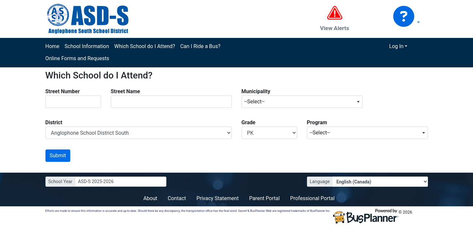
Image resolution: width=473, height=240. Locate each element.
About (150, 198)
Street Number (62, 91)
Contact (177, 198)
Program (317, 122)
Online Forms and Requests (77, 58)
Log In (396, 46)
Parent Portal (264, 198)
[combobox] (302, 101)
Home (52, 46)
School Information (87, 46)
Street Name (125, 91)
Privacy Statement (217, 198)
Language (320, 181)
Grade (249, 122)
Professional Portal (312, 198)
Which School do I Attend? (144, 46)
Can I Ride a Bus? (200, 46)
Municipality (256, 91)
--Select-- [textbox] (255, 101)
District (53, 122)
